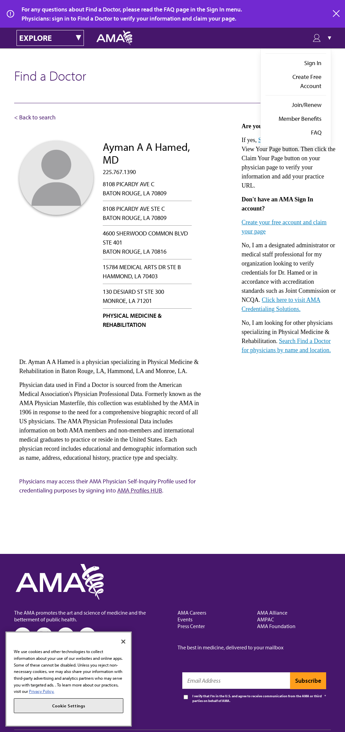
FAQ (316, 132)
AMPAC (265, 619)
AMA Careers (192, 612)
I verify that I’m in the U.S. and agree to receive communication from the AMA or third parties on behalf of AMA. (257, 698)
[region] (68, 679)
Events (185, 619)
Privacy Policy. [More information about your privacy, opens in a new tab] (41, 691)
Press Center (191, 626)
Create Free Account (306, 81)
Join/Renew (306, 105)
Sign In (312, 63)
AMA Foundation (276, 626)
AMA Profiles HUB (139, 490)
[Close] (123, 641)
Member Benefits (300, 118)
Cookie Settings (68, 705)
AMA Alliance (272, 612)
